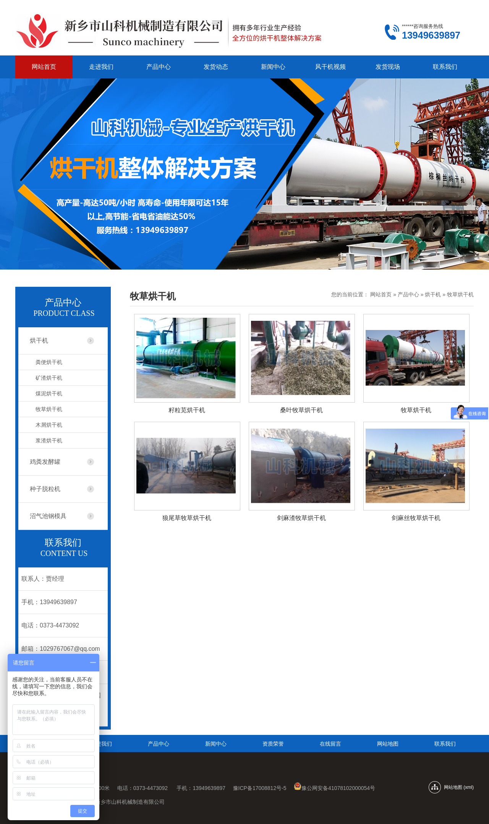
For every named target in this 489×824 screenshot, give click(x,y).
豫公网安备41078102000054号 (334, 788)
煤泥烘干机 (49, 393)
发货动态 (216, 66)
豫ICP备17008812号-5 (260, 788)
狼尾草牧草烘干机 (186, 518)
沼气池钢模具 (48, 516)
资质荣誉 (273, 744)
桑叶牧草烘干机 (301, 410)
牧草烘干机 (460, 294)
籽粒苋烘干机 (186, 410)
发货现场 (388, 66)
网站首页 (44, 66)
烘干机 (433, 294)
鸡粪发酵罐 (45, 461)
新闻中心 (273, 66)
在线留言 (330, 744)
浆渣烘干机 (49, 440)
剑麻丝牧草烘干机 (416, 518)
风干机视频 (330, 66)
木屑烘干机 (49, 425)
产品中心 (158, 66)
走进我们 (101, 66)
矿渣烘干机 (49, 378)
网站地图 (387, 744)
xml (468, 787)
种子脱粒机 (45, 489)
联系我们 (445, 66)
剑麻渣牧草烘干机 (301, 518)
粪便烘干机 (49, 362)
